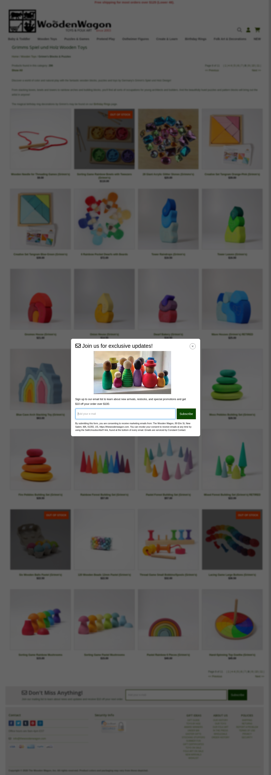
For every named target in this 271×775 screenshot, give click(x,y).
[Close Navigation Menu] (192, 346)
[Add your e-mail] (125, 413)
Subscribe (186, 414)
